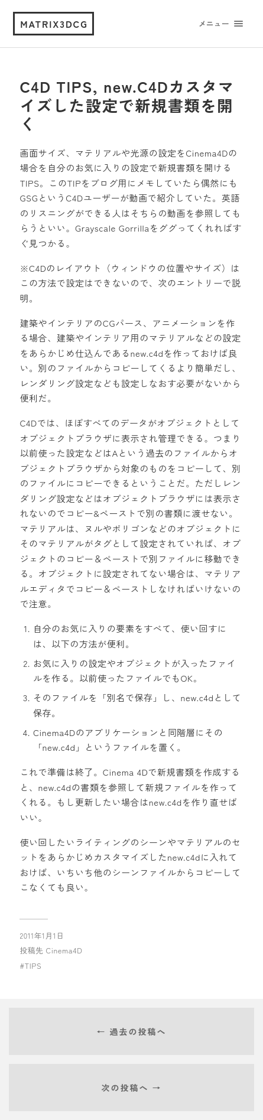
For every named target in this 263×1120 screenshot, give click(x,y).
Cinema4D (64, 950)
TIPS (33, 965)
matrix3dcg (54, 24)
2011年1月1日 (42, 935)
